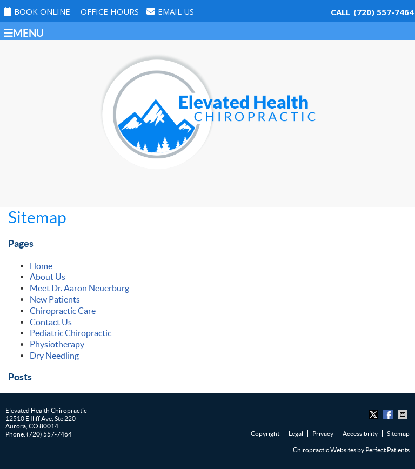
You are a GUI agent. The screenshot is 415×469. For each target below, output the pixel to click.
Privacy (322, 433)
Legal (296, 433)
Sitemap (398, 433)
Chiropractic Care (63, 311)
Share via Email (404, 414)
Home (41, 266)
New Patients (55, 299)
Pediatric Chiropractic (70, 333)
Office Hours (110, 11)
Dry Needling (54, 355)
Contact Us (51, 322)
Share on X (374, 414)
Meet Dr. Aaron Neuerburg (79, 288)
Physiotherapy (57, 344)
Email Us (170, 11)
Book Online (37, 11)
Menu (24, 33)
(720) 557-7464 (383, 11)
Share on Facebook (389, 414)
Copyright (265, 433)
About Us (47, 277)
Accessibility (360, 433)
